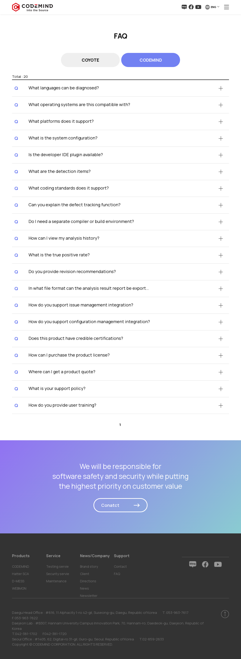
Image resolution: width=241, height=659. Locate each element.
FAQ (117, 574)
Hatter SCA (20, 574)
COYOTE (90, 60)
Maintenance (56, 581)
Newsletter (88, 595)
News (84, 588)
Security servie (57, 574)
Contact (120, 566)
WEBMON (19, 588)
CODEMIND (151, 60)
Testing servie (57, 566)
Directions (88, 581)
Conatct (110, 505)
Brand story (89, 566)
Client (84, 574)
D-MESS (18, 581)
